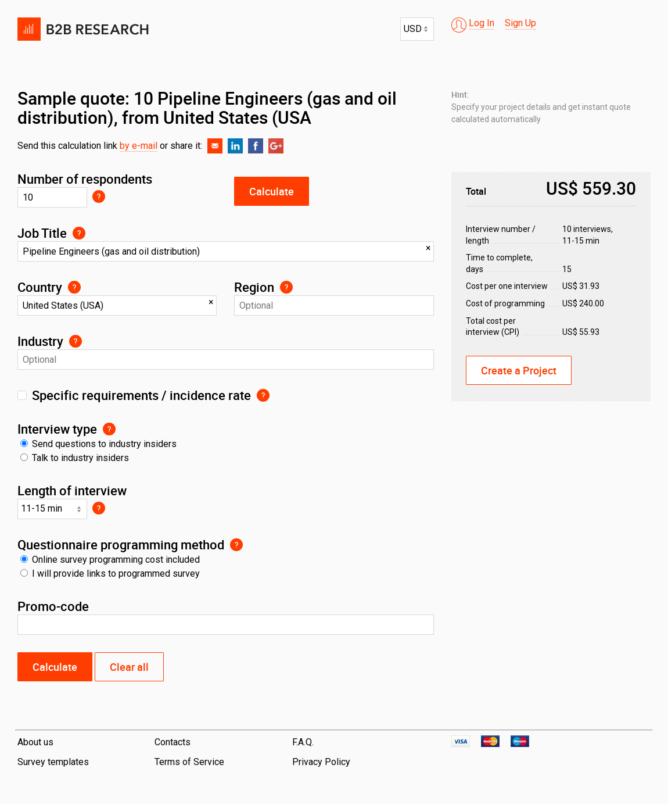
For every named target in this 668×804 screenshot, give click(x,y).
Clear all (129, 667)
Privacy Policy (321, 761)
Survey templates (53, 761)
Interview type (57, 428)
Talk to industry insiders (74, 457)
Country (39, 286)
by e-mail (138, 145)
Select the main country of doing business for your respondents (74, 287)
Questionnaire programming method (120, 544)
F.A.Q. (303, 742)
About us (35, 742)
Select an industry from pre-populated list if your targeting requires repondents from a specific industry (75, 341)
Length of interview (72, 490)
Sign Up (520, 22)
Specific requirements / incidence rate (141, 395)
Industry (40, 341)
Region (254, 286)
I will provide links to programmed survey (110, 573)
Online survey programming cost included (110, 559)
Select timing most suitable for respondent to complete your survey (98, 508)
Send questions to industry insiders (98, 443)
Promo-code (53, 606)
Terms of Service (189, 761)
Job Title (42, 232)
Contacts (173, 742)
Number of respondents (84, 178)
